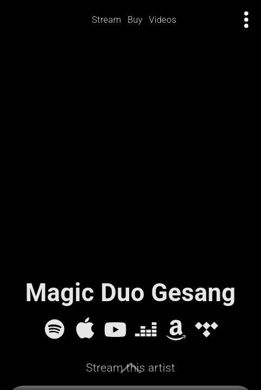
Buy (135, 20)
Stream (106, 20)
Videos (162, 20)
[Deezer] (145, 329)
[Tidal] (206, 329)
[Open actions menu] (246, 20)
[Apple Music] (85, 329)
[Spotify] (54, 329)
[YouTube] (115, 329)
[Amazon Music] (176, 329)
